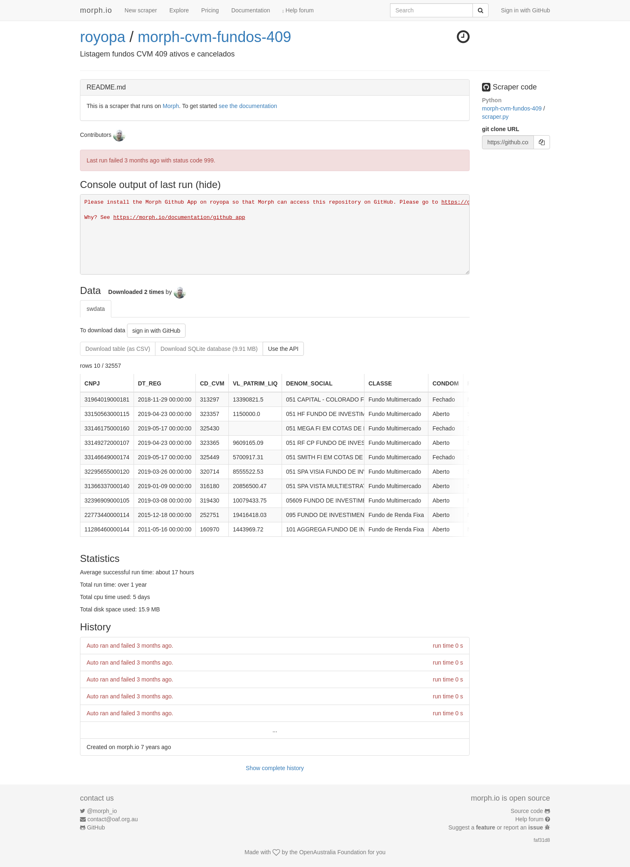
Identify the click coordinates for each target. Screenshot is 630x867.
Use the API (283, 348)
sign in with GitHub (156, 330)
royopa (102, 36)
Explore (179, 10)
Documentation (250, 10)
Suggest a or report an (497, 827)
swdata (96, 308)
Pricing (210, 10)
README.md (106, 87)
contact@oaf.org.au (112, 819)
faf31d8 (542, 840)
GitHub (96, 827)
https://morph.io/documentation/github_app (179, 217)
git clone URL (500, 129)
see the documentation (248, 106)
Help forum (298, 10)
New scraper (141, 10)
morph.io (96, 10)
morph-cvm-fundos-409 (214, 36)
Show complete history (275, 768)
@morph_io (102, 811)
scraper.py (495, 116)
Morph (170, 106)
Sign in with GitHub (525, 10)
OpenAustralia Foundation (333, 852)
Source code (527, 811)
